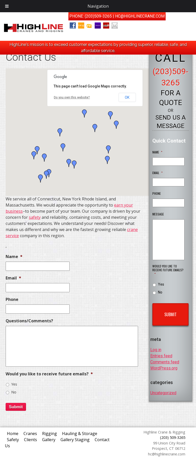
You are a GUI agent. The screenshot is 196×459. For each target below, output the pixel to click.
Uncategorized (163, 392)
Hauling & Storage (79, 433)
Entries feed (161, 355)
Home (12, 433)
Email (13, 278)
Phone (12, 299)
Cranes (30, 433)
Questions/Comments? (29, 321)
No (13, 392)
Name (14, 256)
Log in (155, 349)
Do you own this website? (72, 97)
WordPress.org (163, 368)
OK (127, 97)
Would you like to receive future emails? (49, 374)
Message (158, 214)
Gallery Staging (75, 439)
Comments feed (164, 362)
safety (35, 217)
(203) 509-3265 (172, 437)
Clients (30, 439)
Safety (13, 439)
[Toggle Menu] (7, 6)
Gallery (48, 439)
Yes (14, 384)
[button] (44, 158)
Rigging (49, 433)
